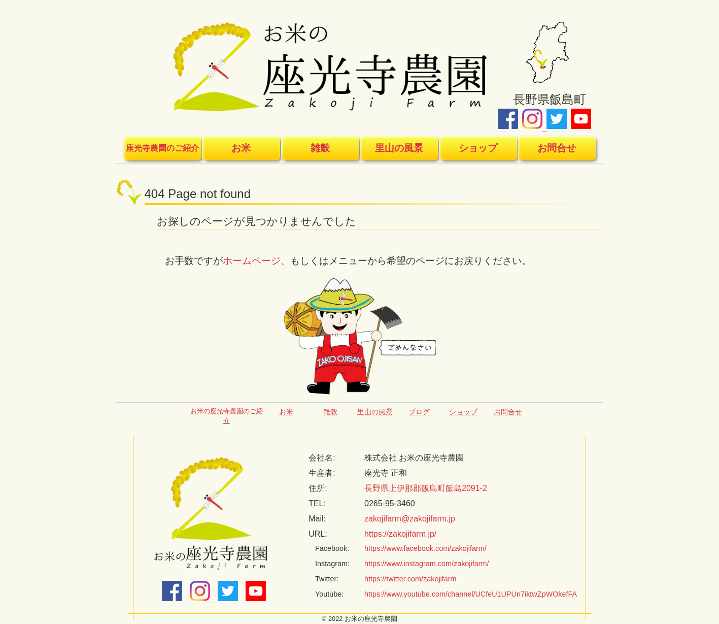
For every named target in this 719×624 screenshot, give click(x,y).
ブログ (419, 412)
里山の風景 (399, 148)
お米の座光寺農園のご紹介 (226, 416)
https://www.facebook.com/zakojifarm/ (425, 548)
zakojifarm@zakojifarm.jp (409, 518)
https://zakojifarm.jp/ (400, 534)
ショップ (478, 148)
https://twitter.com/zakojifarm (410, 579)
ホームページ (252, 260)
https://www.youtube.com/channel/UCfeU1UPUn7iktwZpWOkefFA (470, 594)
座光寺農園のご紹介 (162, 148)
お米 (241, 148)
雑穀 (320, 148)
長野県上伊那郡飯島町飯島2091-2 (425, 488)
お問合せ (556, 148)
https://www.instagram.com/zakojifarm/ (426, 564)
